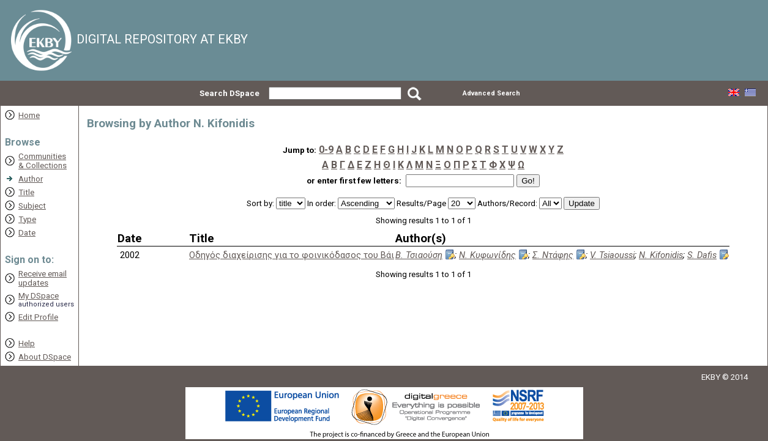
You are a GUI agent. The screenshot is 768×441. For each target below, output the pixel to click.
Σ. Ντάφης (552, 255)
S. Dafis (702, 255)
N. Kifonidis (661, 255)
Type (27, 219)
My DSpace (38, 295)
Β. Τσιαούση (418, 255)
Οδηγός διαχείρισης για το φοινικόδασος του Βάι (291, 255)
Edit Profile (38, 317)
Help (26, 343)
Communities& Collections (42, 161)
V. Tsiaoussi (612, 255)
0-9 (326, 149)
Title (26, 192)
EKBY (710, 377)
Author (30, 178)
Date (26, 232)
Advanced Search (491, 93)
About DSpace (44, 356)
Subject (32, 205)
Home (29, 115)
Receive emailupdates (42, 278)
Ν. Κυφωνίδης (487, 255)
